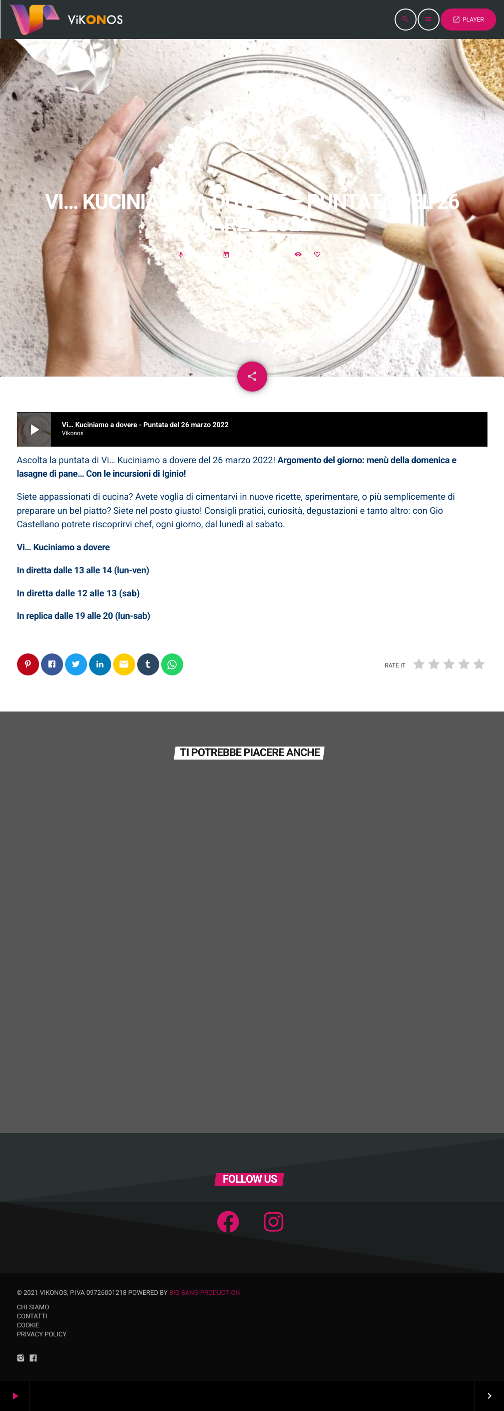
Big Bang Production (204, 1293)
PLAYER (468, 20)
